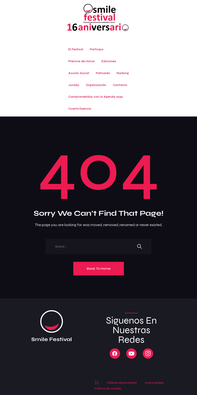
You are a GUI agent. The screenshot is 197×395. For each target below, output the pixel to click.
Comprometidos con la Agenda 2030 (95, 96)
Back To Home (98, 268)
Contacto (120, 85)
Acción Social (78, 73)
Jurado (73, 85)
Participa (96, 49)
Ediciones (109, 61)
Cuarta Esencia (79, 108)
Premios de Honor (81, 61)
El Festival (75, 49)
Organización (96, 85)
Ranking (123, 73)
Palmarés (103, 73)
